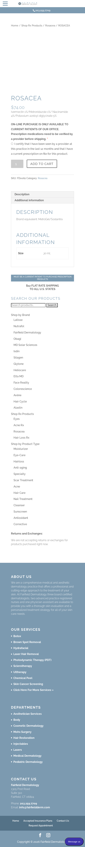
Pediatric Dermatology (28, 762)
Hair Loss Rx (21, 437)
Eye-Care (19, 455)
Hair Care (19, 492)
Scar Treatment (23, 480)
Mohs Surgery (22, 732)
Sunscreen (20, 511)
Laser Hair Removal (26, 654)
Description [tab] (22, 194)
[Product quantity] (17, 164)
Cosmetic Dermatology (28, 725)
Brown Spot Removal (27, 642)
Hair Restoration (24, 737)
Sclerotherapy (22, 666)
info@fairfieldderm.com (34, 807)
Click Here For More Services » (33, 690)
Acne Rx (19, 425)
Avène (17, 395)
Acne (17, 486)
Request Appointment (41, 825)
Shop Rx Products (31, 25)
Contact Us (63, 820)
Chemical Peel (22, 678)
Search (52, 305)
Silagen (18, 357)
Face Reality (21, 382)
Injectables (20, 743)
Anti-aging (20, 467)
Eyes (17, 419)
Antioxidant (21, 518)
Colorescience (23, 389)
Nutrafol (19, 326)
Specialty (20, 474)
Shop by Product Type (25, 444)
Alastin (18, 407)
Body (16, 719)
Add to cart (42, 164)
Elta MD (19, 376)
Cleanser (19, 505)
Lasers (17, 749)
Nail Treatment (23, 499)
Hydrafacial (20, 648)
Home (14, 25)
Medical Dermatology (27, 755)
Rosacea (50, 25)
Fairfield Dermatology (27, 332)
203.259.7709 (28, 803)
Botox (17, 636)
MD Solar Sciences (25, 345)
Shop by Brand (20, 315)
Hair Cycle (20, 401)
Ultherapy (19, 672)
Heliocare (20, 370)
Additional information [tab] (29, 200)
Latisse (18, 320)
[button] (6, 4)
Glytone (19, 363)
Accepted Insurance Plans (37, 820)
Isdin (16, 351)
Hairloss (19, 461)
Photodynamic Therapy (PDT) (32, 660)
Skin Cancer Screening (28, 684)
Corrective (20, 524)
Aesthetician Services (27, 713)
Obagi (17, 338)
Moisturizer (21, 449)
